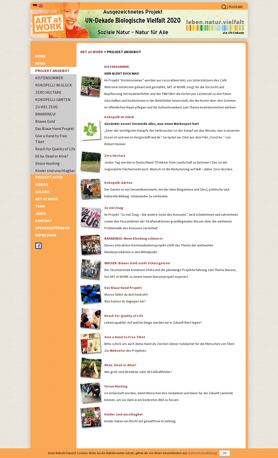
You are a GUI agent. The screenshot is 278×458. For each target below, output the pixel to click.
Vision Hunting (47, 163)
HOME (40, 56)
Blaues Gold (45, 121)
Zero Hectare (114, 155)
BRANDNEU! (45, 114)
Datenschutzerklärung (202, 453)
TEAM (40, 206)
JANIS (40, 213)
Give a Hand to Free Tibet (51, 138)
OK (224, 453)
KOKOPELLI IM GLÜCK (53, 85)
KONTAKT (43, 220)
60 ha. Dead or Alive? (51, 156)
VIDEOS (41, 184)
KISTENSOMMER (49, 77)
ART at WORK (46, 198)
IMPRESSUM (45, 235)
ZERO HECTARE (48, 92)
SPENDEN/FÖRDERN (52, 227)
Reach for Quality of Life (55, 148)
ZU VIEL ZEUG (46, 106)
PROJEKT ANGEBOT (52, 70)
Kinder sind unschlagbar (55, 170)
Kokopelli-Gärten (118, 182)
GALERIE (42, 191)
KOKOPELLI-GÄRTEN (53, 99)
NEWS (40, 63)
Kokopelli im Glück (119, 117)
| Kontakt (235, 6)
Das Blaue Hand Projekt (54, 128)
